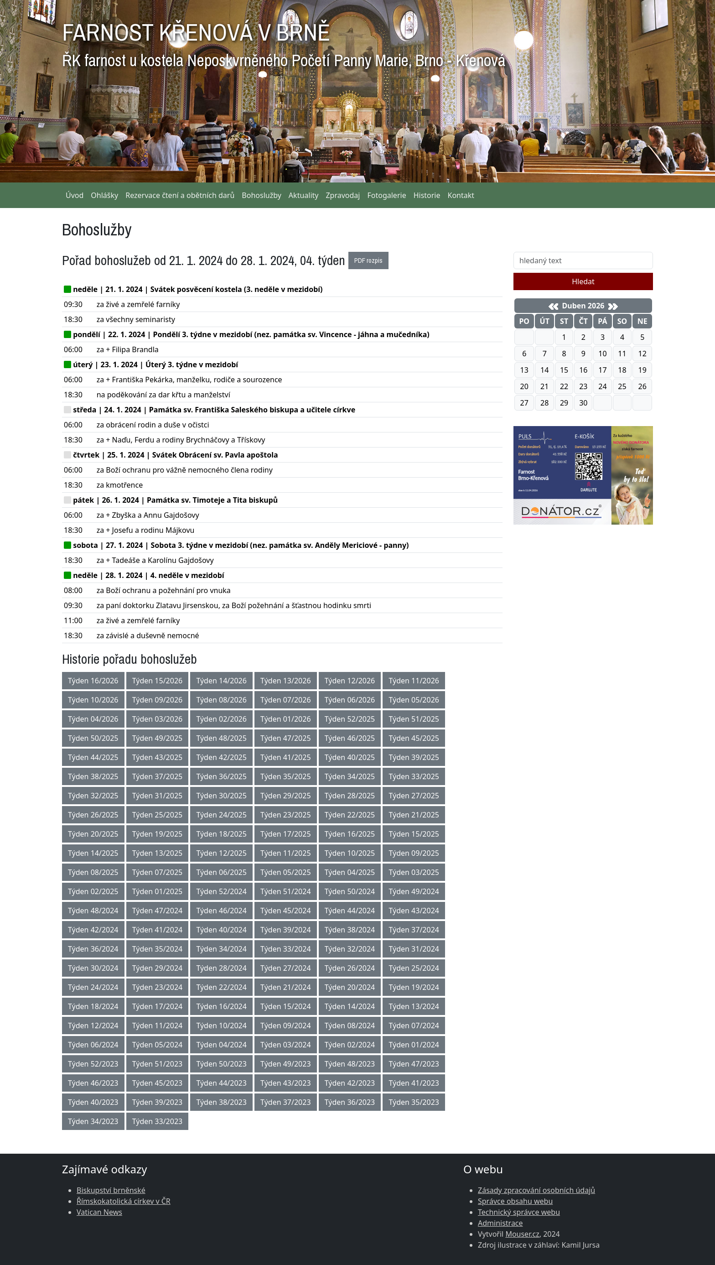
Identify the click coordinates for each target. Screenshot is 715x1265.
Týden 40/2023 (93, 1102)
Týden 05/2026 (414, 700)
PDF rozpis (368, 260)
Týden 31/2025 (157, 796)
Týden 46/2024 (221, 911)
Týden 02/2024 (350, 1045)
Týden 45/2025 (414, 738)
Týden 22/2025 (350, 815)
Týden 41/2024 (157, 930)
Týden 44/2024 (350, 911)
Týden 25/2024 (414, 968)
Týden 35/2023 (414, 1102)
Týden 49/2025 (157, 738)
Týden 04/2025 (350, 872)
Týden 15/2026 (157, 681)
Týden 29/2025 (285, 796)
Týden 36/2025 (221, 776)
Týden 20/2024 (350, 987)
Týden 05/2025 (285, 872)
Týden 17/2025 (285, 834)
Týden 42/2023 (350, 1083)
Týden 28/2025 (350, 796)
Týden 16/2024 (221, 1006)
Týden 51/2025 (414, 719)
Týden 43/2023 (285, 1083)
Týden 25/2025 (157, 815)
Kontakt (461, 195)
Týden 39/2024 (285, 930)
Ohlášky (104, 195)
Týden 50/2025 (93, 738)
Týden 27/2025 (414, 796)
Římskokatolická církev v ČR (124, 1201)
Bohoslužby (261, 195)
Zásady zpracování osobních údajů (536, 1190)
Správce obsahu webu (515, 1201)
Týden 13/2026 (285, 681)
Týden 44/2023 (221, 1083)
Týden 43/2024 (414, 911)
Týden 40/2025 (350, 757)
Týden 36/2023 (350, 1102)
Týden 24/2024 (93, 987)
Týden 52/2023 (93, 1064)
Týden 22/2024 (221, 987)
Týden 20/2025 (93, 834)
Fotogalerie (386, 195)
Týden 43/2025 (157, 757)
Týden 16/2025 (350, 834)
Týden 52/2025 (350, 719)
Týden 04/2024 (221, 1045)
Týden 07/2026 (285, 700)
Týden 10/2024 (221, 1025)
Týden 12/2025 (221, 853)
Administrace (500, 1223)
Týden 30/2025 (221, 796)
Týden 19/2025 (157, 834)
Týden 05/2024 (157, 1045)
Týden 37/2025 (157, 776)
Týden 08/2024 (350, 1025)
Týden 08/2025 (93, 872)
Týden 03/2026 (157, 719)
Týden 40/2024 (221, 930)
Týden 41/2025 (285, 757)
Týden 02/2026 (221, 719)
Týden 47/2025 (285, 738)
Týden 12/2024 (93, 1025)
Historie (427, 195)
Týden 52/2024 (221, 891)
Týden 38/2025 (93, 776)
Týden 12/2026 (350, 681)
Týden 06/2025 (221, 872)
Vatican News (99, 1212)
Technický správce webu (519, 1212)
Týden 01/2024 (414, 1045)
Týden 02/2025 (93, 891)
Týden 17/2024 (157, 1006)
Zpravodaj (343, 195)
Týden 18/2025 (221, 834)
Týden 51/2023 (157, 1064)
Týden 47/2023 (414, 1064)
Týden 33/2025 (414, 776)
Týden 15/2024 (285, 1006)
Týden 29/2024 (157, 968)
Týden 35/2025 (285, 776)
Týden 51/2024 (285, 891)
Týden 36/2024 (93, 949)
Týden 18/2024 (93, 1006)
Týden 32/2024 (350, 949)
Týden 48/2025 (221, 738)
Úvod (74, 195)
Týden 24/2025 (221, 815)
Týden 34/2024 (221, 949)
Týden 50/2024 (350, 891)
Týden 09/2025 (414, 853)
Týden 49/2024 (414, 891)
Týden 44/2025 (93, 757)
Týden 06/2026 (350, 700)
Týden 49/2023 (285, 1064)
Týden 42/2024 (93, 930)
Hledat (583, 281)
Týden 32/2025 (93, 796)
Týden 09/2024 (285, 1025)
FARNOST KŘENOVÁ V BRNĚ (283, 41)
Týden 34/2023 (93, 1121)
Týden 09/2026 (157, 700)
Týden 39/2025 (414, 757)
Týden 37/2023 (285, 1102)
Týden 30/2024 (93, 968)
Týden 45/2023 (157, 1083)
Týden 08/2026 (221, 700)
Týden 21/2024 (285, 987)
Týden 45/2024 (285, 911)
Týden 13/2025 (157, 853)
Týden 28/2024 (221, 968)
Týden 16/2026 (93, 681)
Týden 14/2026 (221, 681)
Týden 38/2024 (350, 930)
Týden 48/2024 (93, 911)
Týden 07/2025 (157, 872)
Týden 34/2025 (350, 776)
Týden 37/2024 (414, 930)
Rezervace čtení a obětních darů (179, 195)
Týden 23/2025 (285, 815)
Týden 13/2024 (414, 1006)
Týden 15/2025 (414, 834)
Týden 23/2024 (157, 987)
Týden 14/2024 (350, 1006)
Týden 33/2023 (157, 1121)
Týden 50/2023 (221, 1064)
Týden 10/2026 (93, 700)
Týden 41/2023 (414, 1083)
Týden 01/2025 (157, 891)
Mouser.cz (522, 1234)
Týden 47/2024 (157, 911)
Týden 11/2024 (157, 1025)
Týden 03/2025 (414, 872)
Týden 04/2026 (93, 719)
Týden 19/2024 (414, 987)
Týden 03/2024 (285, 1045)
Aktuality (304, 195)
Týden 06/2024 (93, 1045)
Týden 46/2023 (93, 1083)
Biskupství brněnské (111, 1190)
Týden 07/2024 (414, 1025)
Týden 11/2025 (285, 853)
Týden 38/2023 (221, 1102)
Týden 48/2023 (350, 1064)
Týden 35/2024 (157, 949)
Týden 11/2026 (414, 681)
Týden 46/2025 (350, 738)
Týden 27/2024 (285, 968)
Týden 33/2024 (285, 949)
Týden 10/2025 (350, 853)
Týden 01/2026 (285, 719)
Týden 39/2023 (157, 1102)
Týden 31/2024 (414, 949)
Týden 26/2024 (350, 968)
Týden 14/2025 (93, 853)
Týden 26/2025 (93, 815)
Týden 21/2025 (414, 815)
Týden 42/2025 (221, 757)
